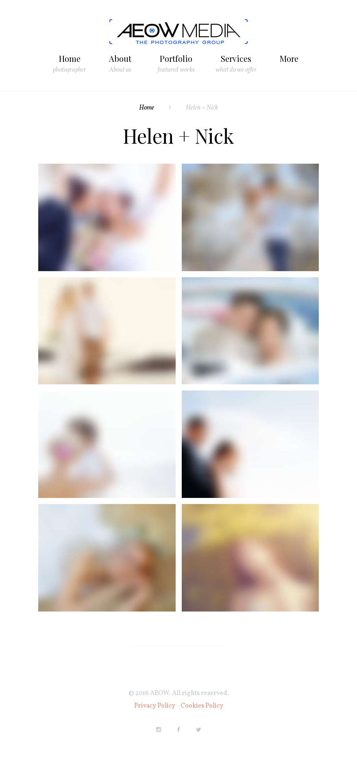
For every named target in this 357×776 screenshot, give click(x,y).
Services (236, 59)
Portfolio (176, 59)
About (120, 59)
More (289, 58)
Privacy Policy (155, 705)
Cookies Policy (202, 705)
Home (70, 59)
